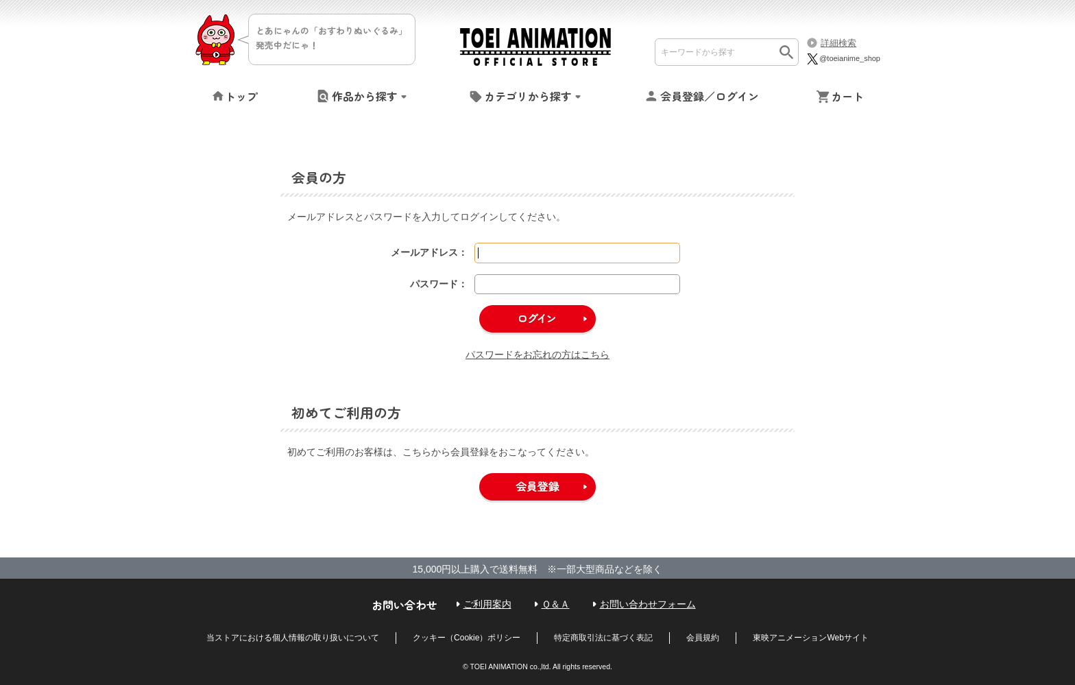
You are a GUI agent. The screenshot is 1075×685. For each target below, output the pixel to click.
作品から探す (365, 96)
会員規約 (702, 637)
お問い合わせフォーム (648, 604)
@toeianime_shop (843, 58)
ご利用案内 (487, 604)
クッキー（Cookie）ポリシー (466, 637)
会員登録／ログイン (709, 96)
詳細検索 (838, 43)
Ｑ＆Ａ (556, 604)
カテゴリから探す (528, 96)
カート (847, 96)
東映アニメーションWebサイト (810, 637)
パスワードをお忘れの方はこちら (537, 354)
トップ (241, 96)
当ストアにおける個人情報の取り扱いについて (292, 637)
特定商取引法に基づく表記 (603, 637)
